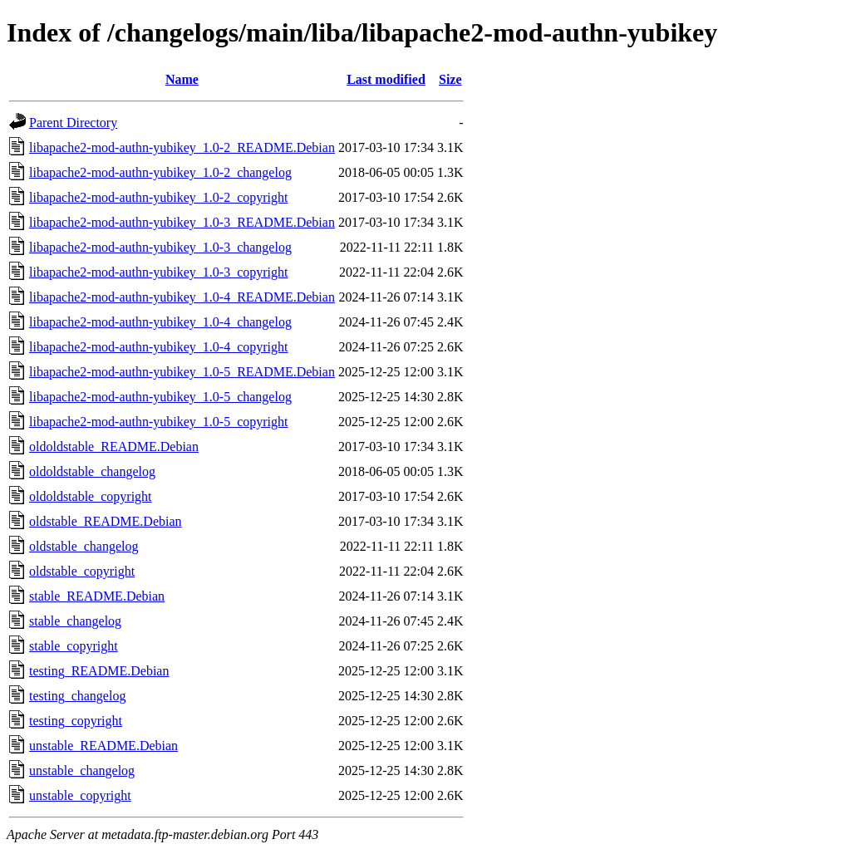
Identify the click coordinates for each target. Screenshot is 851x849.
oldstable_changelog (84, 546)
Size (450, 79)
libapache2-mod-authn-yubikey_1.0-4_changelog (160, 322)
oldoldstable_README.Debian (114, 446)
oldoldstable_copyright (90, 496)
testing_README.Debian (99, 671)
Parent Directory (73, 122)
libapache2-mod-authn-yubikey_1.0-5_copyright (158, 422)
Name (182, 79)
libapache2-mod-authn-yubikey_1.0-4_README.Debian (182, 297)
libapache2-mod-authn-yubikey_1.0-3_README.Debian (182, 222)
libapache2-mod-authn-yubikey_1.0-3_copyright (158, 272)
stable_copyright (73, 646)
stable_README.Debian (97, 596)
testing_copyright (75, 721)
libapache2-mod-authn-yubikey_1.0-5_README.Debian (182, 372)
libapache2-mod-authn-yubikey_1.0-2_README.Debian (182, 147)
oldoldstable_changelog (92, 471)
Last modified (386, 79)
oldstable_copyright (82, 571)
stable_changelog (75, 621)
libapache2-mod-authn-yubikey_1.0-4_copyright (158, 347)
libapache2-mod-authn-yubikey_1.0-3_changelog (160, 247)
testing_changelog (77, 696)
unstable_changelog (82, 770)
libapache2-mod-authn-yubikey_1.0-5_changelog (160, 397)
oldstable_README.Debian (105, 521)
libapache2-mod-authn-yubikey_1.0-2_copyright (158, 197)
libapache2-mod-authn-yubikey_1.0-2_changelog (160, 172)
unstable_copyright (80, 795)
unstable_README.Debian (103, 746)
